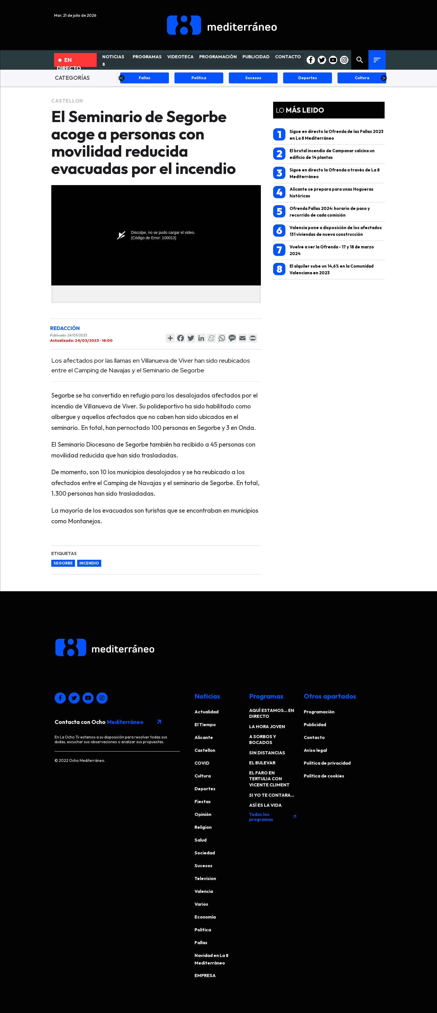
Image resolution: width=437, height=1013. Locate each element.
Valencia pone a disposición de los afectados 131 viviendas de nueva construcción (327, 230)
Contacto (314, 737)
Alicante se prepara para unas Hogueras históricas (323, 192)
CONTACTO (288, 56)
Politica (203, 929)
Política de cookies (324, 776)
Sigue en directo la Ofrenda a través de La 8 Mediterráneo (326, 173)
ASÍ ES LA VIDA (265, 805)
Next (384, 78)
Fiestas (203, 801)
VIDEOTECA (180, 56)
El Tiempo (205, 724)
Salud (201, 840)
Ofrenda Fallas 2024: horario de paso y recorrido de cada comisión (321, 211)
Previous (121, 78)
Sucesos (203, 865)
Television (205, 878)
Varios (201, 904)
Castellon (67, 101)
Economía (205, 917)
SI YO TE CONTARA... (271, 795)
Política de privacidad (327, 763)
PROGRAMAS (147, 56)
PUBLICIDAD (256, 56)
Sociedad (205, 853)
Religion (203, 827)
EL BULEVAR (262, 762)
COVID (202, 763)
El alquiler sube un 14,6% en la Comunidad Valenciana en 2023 (323, 269)
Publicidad (315, 724)
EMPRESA (205, 975)
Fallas (201, 942)
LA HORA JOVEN (267, 726)
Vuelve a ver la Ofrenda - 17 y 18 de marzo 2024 (323, 250)
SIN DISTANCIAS (267, 752)
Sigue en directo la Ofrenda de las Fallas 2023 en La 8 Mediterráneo (328, 134)
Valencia (204, 891)
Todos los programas (273, 817)
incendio (89, 563)
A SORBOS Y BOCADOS (262, 739)
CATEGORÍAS (72, 77)
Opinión (203, 814)
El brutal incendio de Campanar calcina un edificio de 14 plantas (324, 153)
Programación (319, 711)
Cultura (203, 776)
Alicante (204, 737)
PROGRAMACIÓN (218, 56)
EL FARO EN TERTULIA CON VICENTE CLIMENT (269, 778)
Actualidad (207, 711)
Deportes (205, 788)
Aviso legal (315, 750)
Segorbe (63, 563)
